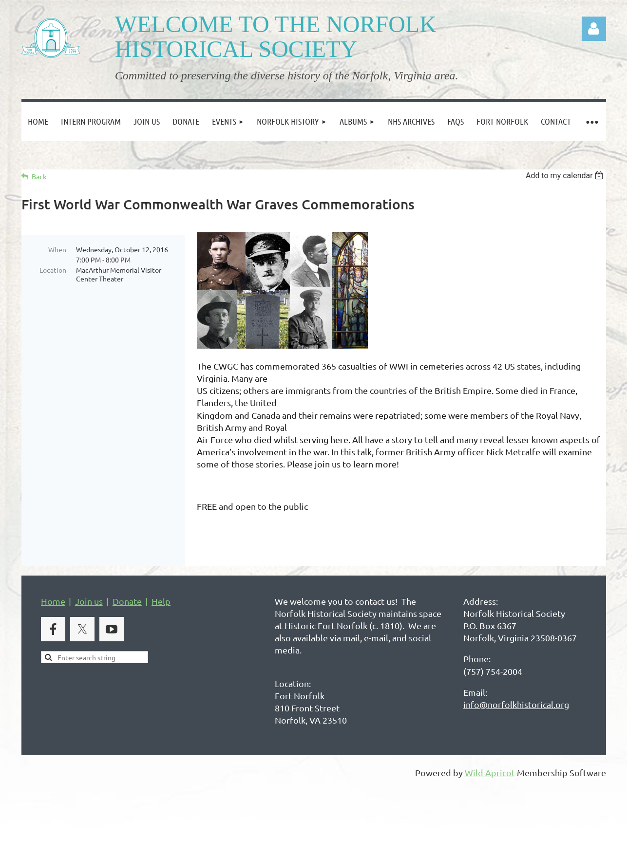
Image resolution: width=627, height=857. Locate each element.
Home (53, 616)
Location (52, 269)
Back (39, 176)
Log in (594, 29)
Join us (89, 616)
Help (161, 616)
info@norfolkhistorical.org (516, 719)
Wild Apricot (490, 787)
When (57, 249)
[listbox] (566, 175)
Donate (127, 616)
